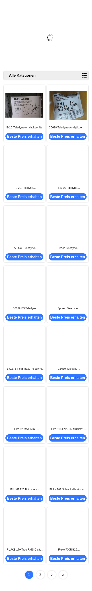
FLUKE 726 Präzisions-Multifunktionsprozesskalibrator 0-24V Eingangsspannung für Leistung (24, 490)
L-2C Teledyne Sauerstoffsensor (24, 188)
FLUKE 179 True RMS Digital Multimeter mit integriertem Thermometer (24, 550)
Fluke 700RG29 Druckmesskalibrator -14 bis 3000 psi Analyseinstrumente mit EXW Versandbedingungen (67, 550)
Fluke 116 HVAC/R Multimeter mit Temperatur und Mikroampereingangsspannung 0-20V (67, 429)
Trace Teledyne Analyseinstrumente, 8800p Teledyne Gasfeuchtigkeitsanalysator (67, 248)
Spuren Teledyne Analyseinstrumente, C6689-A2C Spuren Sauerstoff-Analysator (67, 308)
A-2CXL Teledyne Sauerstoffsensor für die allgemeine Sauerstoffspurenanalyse (24, 248)
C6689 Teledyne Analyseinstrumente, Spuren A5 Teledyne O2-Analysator (68, 369)
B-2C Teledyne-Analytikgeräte (24, 127)
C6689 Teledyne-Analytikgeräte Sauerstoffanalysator (68, 128)
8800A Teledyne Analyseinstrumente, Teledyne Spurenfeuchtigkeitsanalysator (68, 188)
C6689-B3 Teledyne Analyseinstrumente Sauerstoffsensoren (24, 308)
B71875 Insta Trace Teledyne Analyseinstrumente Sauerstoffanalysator (24, 369)
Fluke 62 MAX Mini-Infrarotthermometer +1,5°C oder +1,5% (24, 429)
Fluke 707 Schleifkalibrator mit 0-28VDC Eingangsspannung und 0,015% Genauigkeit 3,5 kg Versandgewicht (67, 490)
